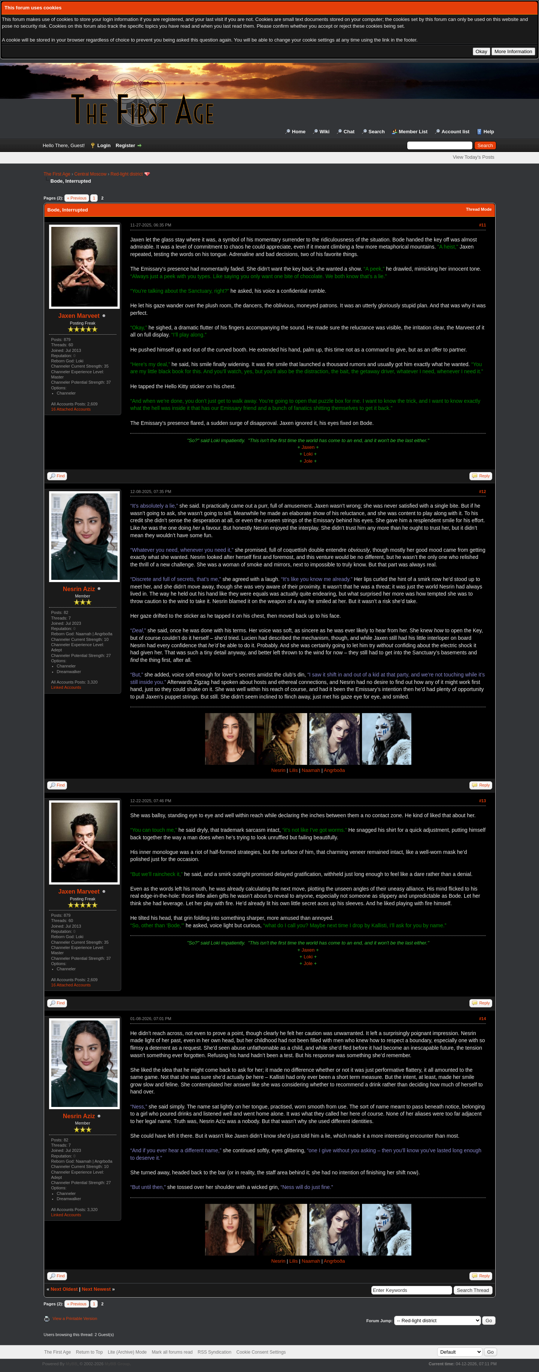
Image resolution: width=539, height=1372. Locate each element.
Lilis (293, 770)
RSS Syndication (214, 1352)
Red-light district (126, 174)
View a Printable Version (75, 1318)
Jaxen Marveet (79, 316)
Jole (308, 461)
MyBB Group (117, 1364)
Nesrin (278, 770)
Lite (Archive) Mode (127, 1352)
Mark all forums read (172, 1352)
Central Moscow (90, 174)
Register (125, 145)
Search (377, 131)
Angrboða (334, 770)
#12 (482, 491)
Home (298, 131)
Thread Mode (478, 209)
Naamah (311, 770)
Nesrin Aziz (79, 589)
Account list (455, 131)
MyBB (71, 1364)
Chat (349, 131)
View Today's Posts (473, 157)
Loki (308, 454)
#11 (482, 225)
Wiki (325, 131)
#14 (482, 1018)
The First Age (57, 174)
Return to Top (89, 1352)
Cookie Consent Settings (261, 1352)
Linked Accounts (66, 687)
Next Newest (96, 1289)
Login (103, 145)
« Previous (76, 198)
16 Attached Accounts (71, 409)
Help (489, 131)
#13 (482, 800)
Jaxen (308, 447)
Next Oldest (64, 1289)
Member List (413, 131)
